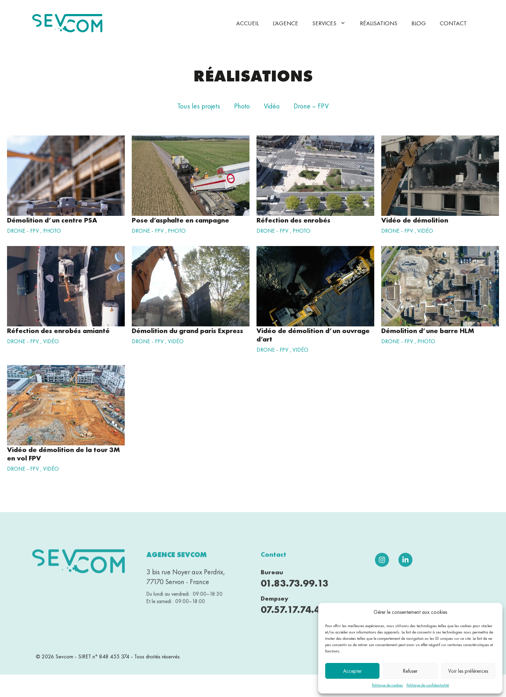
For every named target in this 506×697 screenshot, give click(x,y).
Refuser (410, 671)
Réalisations (378, 23)
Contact (453, 23)
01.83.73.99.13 (294, 588)
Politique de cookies (387, 685)
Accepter (352, 671)
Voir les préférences (468, 671)
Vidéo (272, 106)
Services (332, 23)
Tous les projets (198, 106)
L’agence (285, 23)
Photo (242, 106)
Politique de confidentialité (427, 685)
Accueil (247, 23)
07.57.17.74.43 (293, 614)
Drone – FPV (311, 106)
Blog (418, 23)
